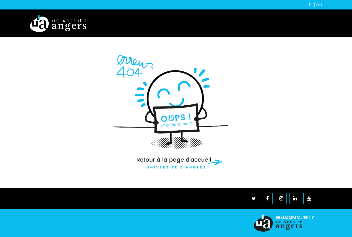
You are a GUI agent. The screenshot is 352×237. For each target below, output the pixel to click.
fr (310, 4)
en (319, 4)
